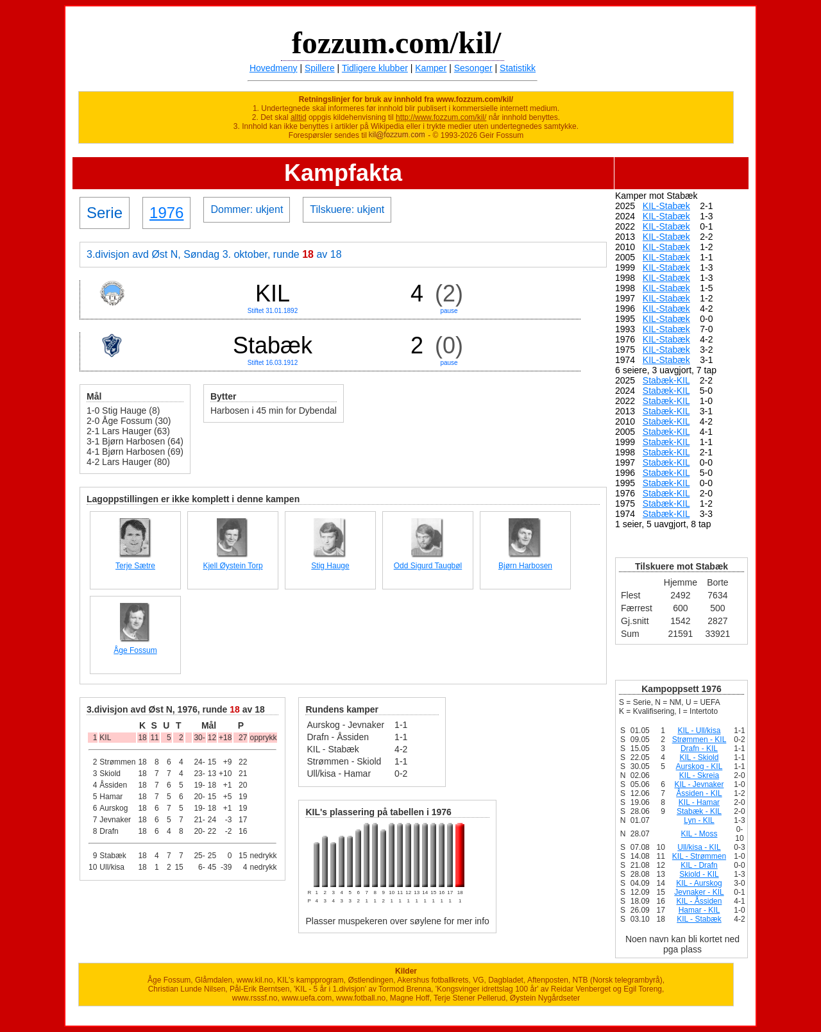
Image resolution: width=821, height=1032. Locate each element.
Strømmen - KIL (699, 739)
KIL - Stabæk (699, 919)
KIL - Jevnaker (699, 784)
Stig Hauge (330, 565)
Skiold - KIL (698, 874)
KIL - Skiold (699, 757)
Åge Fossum (135, 650)
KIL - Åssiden (699, 901)
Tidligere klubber (375, 68)
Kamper (430, 68)
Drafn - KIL (699, 748)
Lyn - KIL (699, 820)
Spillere (320, 68)
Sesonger (473, 68)
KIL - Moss (699, 833)
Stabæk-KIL (666, 380)
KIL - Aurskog (699, 883)
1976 (166, 212)
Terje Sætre (135, 565)
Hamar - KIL (699, 910)
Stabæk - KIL (699, 811)
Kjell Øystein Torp (232, 565)
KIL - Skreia (699, 775)
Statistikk (518, 68)
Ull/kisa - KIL (698, 847)
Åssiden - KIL (699, 793)
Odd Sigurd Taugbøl (428, 565)
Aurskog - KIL (699, 766)
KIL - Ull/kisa (699, 730)
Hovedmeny (274, 68)
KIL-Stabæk (666, 206)
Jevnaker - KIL (699, 892)
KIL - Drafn (699, 865)
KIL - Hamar (699, 802)
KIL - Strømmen (699, 856)
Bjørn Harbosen (525, 565)
